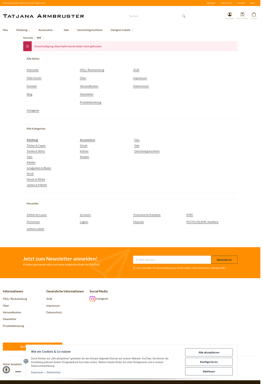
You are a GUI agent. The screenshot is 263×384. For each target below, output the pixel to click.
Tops (29, 156)
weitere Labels (35, 228)
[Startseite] (46, 16)
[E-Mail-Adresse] (172, 260)
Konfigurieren (208, 361)
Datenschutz (54, 372)
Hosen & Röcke (36, 179)
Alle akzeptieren (208, 352)
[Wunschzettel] (242, 16)
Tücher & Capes (36, 145)
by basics (85, 214)
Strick (30, 173)
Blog (253, 3)
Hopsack (138, 221)
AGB (49, 298)
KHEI (189, 214)
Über (6, 305)
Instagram (99, 298)
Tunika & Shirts (36, 151)
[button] (229, 16)
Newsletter (9, 319)
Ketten (84, 151)
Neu (136, 139)
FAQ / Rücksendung (15, 298)
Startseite (211, 3)
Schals (83, 145)
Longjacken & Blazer (39, 167)
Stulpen (84, 156)
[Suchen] (153, 16)
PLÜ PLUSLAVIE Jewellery (202, 221)
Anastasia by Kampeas (147, 214)
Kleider (31, 162)
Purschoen (33, 221)
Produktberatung (13, 325)
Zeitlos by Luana (37, 214)
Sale (136, 145)
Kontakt (241, 3)
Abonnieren (224, 259)
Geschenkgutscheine (146, 151)
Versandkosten (12, 312)
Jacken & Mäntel (37, 184)
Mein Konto (226, 3)
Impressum (38, 372)
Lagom (84, 221)
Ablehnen (208, 371)
